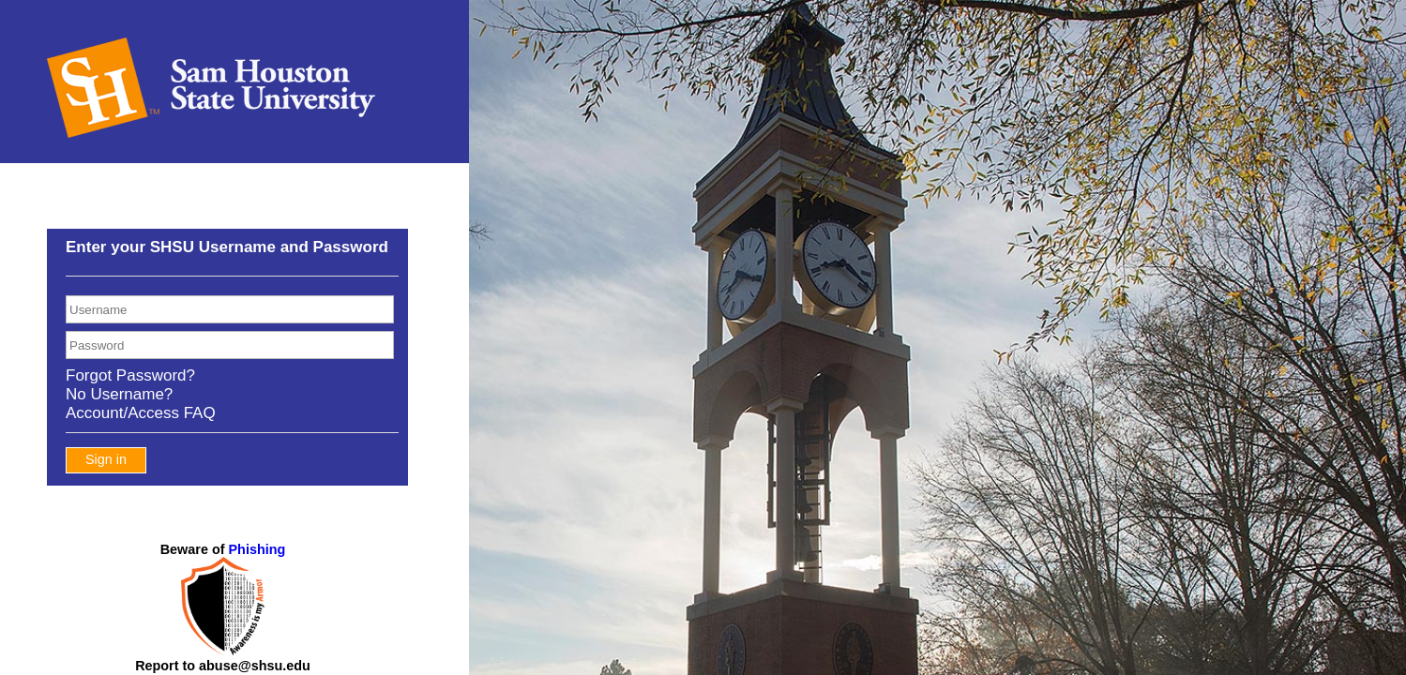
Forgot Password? (130, 375)
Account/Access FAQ (141, 413)
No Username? (119, 394)
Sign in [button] (106, 459)
